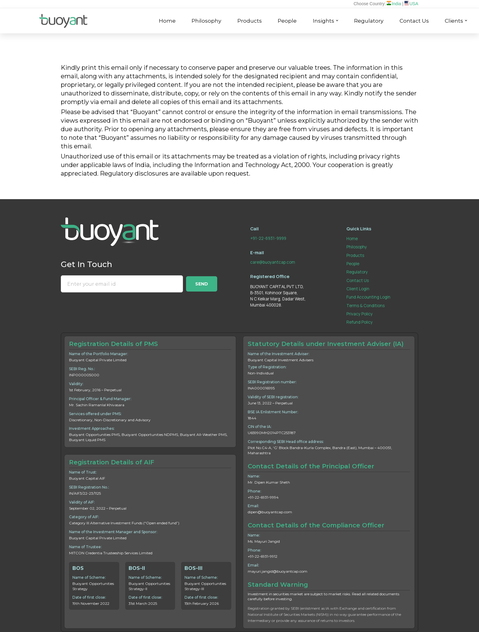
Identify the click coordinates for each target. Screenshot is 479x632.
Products (355, 255)
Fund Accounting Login (368, 297)
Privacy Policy (359, 314)
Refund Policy (359, 322)
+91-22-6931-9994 (263, 497)
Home (352, 238)
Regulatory (357, 272)
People (352, 263)
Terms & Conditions (365, 305)
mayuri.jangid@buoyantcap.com (277, 571)
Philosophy (356, 247)
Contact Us (357, 280)
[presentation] (107, 308)
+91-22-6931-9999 (268, 238)
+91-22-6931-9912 (262, 556)
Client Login (357, 289)
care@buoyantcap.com (272, 262)
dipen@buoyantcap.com (270, 512)
